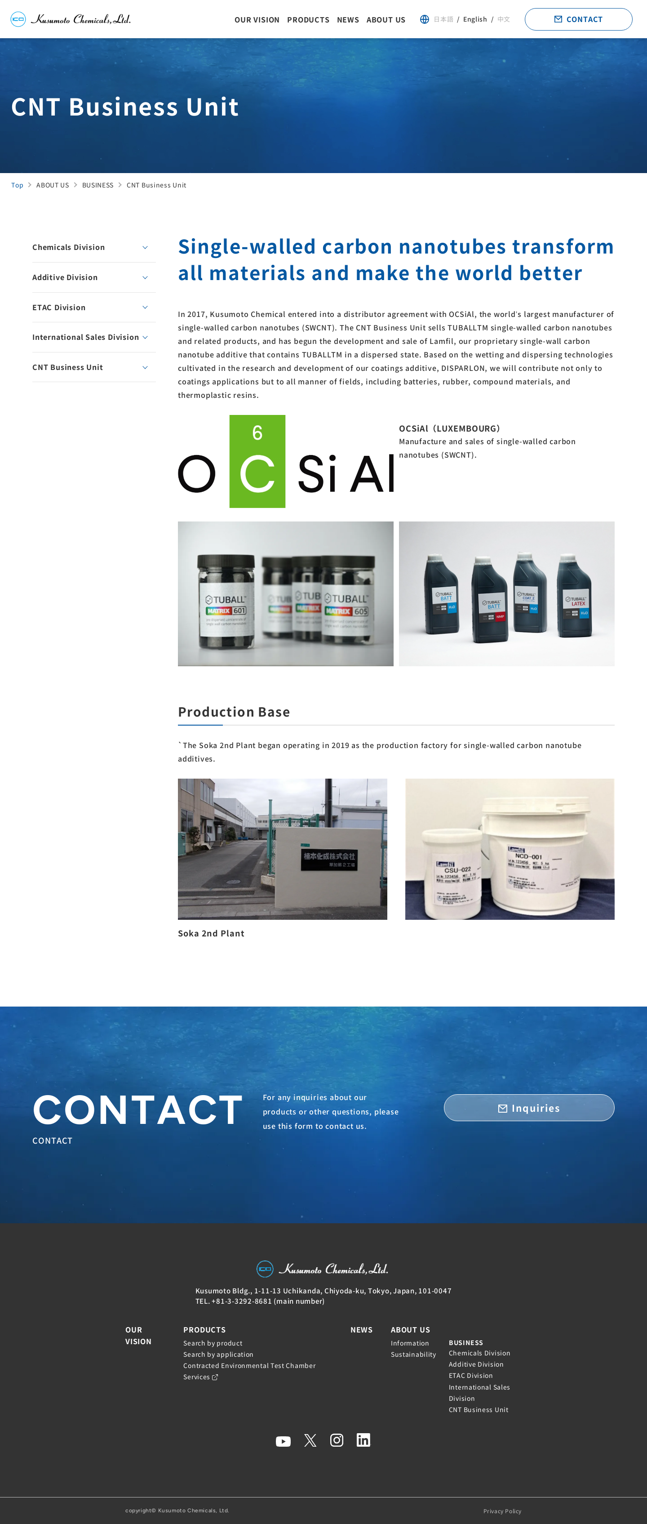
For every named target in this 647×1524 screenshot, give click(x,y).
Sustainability (413, 1354)
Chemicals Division (68, 246)
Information (410, 1342)
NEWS (348, 19)
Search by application (218, 1354)
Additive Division (65, 277)
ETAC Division (58, 307)
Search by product (212, 1342)
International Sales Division (85, 336)
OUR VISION (257, 19)
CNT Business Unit (67, 366)
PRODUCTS (308, 19)
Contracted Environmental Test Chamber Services (249, 1371)
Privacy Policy (502, 1511)
